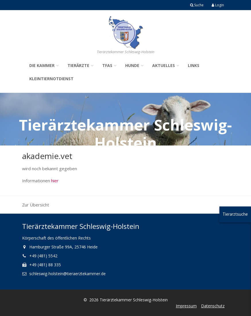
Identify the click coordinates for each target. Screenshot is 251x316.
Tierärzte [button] (78, 65)
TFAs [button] (107, 65)
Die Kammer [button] (42, 65)
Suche (197, 5)
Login (218, 5)
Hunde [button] (132, 65)
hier (55, 180)
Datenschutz (213, 306)
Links (193, 65)
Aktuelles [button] (163, 65)
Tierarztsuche (235, 214)
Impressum (186, 306)
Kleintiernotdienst (51, 78)
